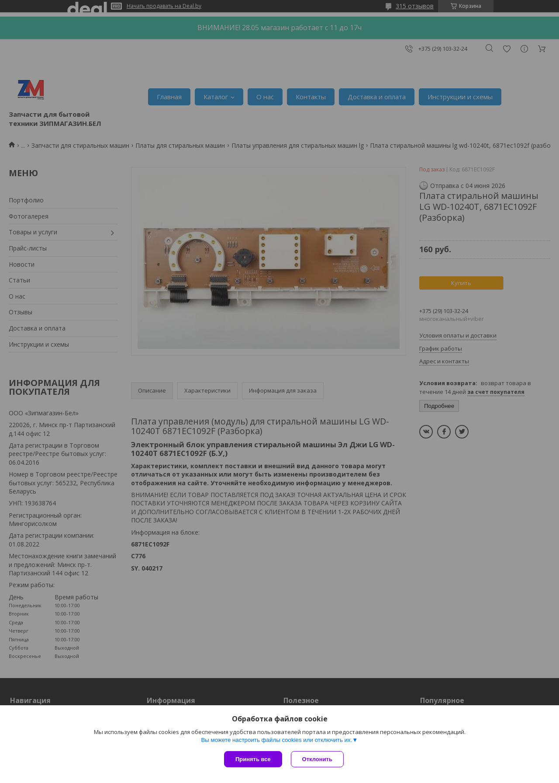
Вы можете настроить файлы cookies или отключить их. (276, 740)
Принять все (253, 759)
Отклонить (317, 759)
